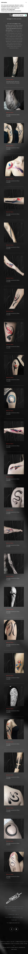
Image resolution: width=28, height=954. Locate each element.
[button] (26, 2)
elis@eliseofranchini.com (14, 922)
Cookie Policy (14, 947)
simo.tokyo (14, 949)
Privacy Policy (6, 947)
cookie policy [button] (12, 9)
